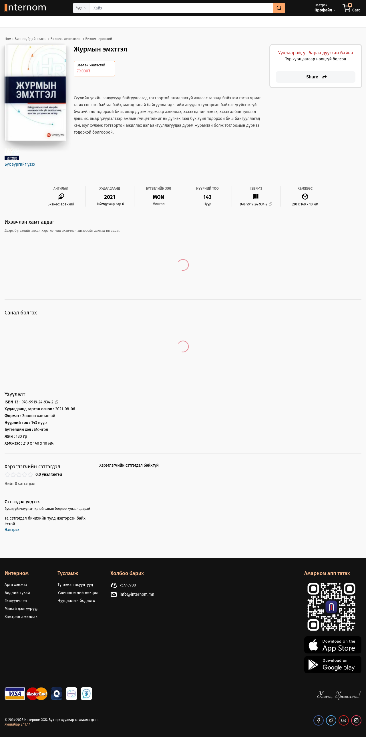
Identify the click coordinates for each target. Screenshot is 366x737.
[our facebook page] (318, 720)
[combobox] (187, 8)
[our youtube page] (344, 720)
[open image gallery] (12, 154)
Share (316, 77)
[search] (279, 8)
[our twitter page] (331, 720)
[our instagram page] (356, 720)
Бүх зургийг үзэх (20, 164)
